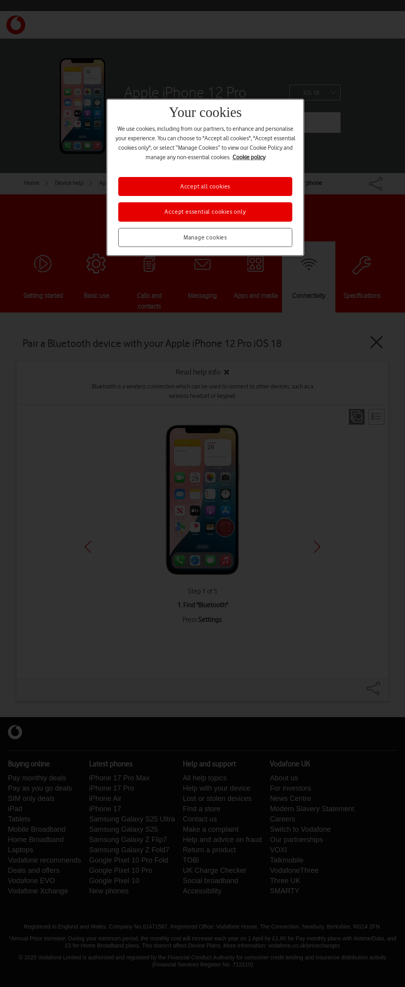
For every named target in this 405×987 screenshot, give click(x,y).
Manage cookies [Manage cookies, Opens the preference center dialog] (205, 237)
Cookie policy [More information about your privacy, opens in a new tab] (249, 157)
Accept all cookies (205, 186)
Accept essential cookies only (205, 211)
